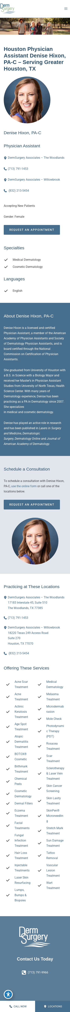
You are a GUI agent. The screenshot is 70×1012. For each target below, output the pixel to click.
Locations (53, 1006)
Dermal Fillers (24, 803)
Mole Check (54, 719)
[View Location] (6, 158)
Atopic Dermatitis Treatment (21, 742)
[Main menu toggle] (66, 8)
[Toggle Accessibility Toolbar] (8, 994)
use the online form (24, 486)
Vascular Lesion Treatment (53, 870)
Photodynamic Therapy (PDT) (55, 731)
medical (12, 412)
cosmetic (30, 412)
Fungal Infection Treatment (21, 840)
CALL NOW (18, 1006)
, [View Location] (36, 602)
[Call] (16, 168)
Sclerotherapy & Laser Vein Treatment (55, 773)
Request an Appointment (31, 230)
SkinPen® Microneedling (54, 816)
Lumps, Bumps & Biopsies (21, 895)
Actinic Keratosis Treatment (21, 712)
